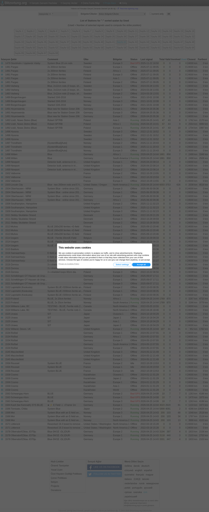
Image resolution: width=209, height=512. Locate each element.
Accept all (141, 264)
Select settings (122, 264)
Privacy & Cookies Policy (69, 264)
